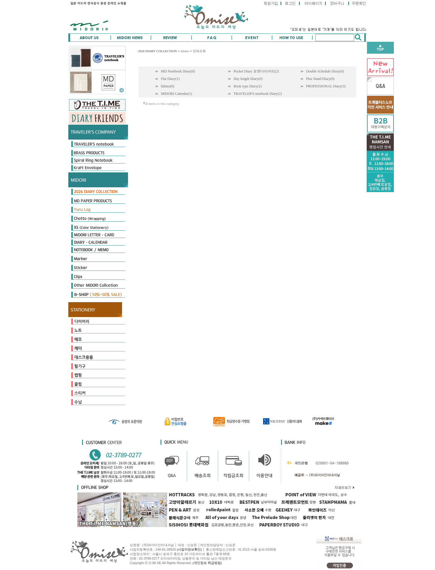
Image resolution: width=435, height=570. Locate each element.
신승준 (230, 545)
